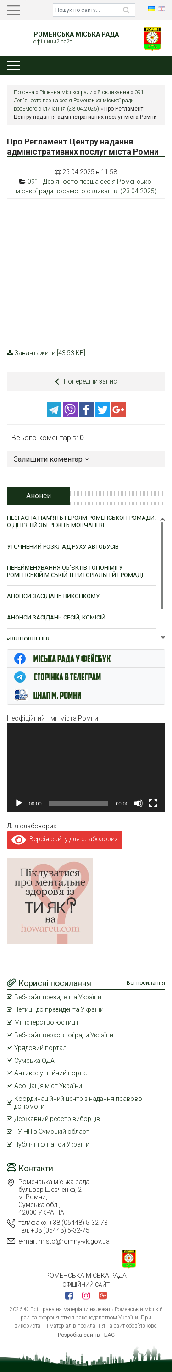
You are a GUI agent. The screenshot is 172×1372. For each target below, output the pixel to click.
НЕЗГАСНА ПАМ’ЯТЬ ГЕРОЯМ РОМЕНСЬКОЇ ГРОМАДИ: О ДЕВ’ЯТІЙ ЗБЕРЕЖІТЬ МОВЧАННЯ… (81, 521)
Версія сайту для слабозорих (64, 839)
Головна (24, 92)
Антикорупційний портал (51, 1073)
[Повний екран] (153, 803)
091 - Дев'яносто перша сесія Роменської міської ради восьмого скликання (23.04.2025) (80, 100)
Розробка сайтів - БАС (86, 1335)
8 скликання (113, 92)
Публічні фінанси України (51, 1144)
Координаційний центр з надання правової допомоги (79, 1102)
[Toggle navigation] (13, 10)
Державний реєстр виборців (57, 1118)
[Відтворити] (18, 803)
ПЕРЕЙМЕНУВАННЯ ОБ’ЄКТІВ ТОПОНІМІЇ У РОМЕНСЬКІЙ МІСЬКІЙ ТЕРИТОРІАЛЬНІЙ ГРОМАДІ (75, 571)
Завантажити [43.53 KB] (46, 353)
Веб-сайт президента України (57, 997)
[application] (86, 767)
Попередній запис (86, 381)
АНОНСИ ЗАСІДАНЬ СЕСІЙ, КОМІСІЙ (56, 617)
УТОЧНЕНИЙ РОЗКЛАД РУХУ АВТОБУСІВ (63, 546)
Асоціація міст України (48, 1085)
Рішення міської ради (66, 92)
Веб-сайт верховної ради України (63, 1035)
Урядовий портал (40, 1048)
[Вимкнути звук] (138, 803)
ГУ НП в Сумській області (52, 1131)
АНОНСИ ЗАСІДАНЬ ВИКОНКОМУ (53, 596)
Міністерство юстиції (46, 1022)
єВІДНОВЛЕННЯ (29, 638)
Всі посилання (146, 983)
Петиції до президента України (59, 1009)
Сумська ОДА (34, 1060)
